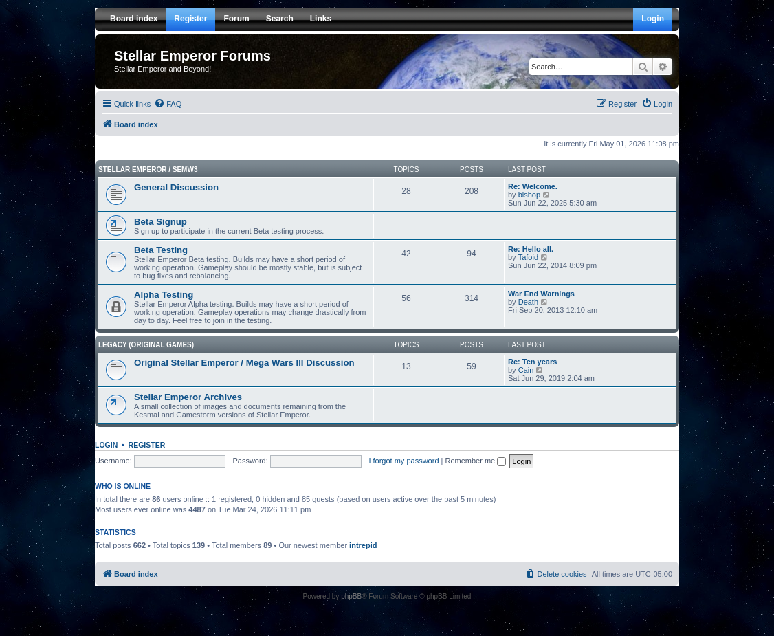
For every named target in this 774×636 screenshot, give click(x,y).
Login (106, 445)
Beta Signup (160, 222)
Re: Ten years (532, 362)
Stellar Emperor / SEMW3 (147, 169)
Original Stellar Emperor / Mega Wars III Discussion (244, 363)
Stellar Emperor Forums (192, 55)
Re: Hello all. (530, 249)
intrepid (363, 545)
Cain (526, 370)
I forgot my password (403, 461)
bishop (529, 194)
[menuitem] (167, 104)
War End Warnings (541, 293)
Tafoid (528, 257)
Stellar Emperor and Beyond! (162, 69)
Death (528, 302)
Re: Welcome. (532, 186)
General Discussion (176, 187)
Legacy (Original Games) (146, 345)
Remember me (475, 461)
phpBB (351, 596)
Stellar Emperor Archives (188, 397)
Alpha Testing (163, 294)
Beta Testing (161, 250)
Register (147, 445)
